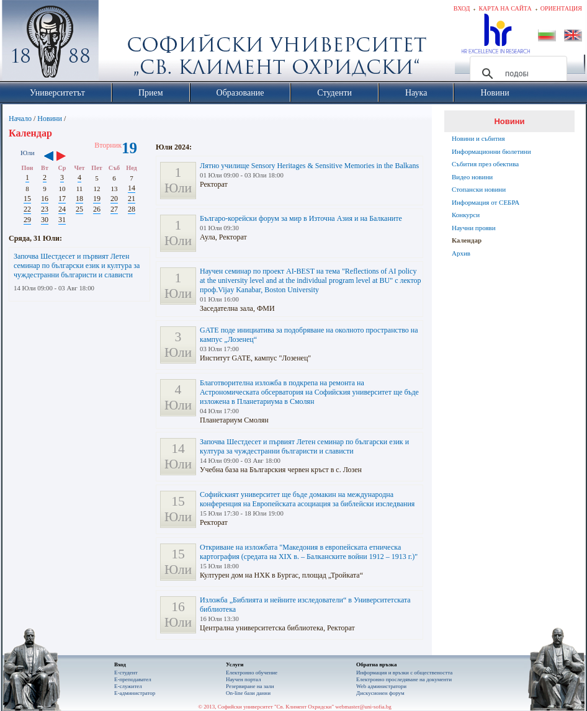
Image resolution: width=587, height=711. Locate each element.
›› (67, 157)
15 (27, 198)
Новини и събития (478, 138)
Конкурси (466, 214)
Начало (20, 118)
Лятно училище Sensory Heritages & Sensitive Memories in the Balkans (309, 165)
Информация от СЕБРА (485, 202)
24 (62, 209)
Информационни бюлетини (491, 151)
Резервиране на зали (250, 686)
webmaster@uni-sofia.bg (363, 707)
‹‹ (48, 157)
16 (44, 198)
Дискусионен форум (380, 693)
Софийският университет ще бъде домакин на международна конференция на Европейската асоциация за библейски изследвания (307, 499)
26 (97, 209)
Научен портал (243, 679)
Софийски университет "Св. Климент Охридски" (120, 43)
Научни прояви (474, 227)
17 (62, 198)
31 (62, 219)
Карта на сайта (504, 8)
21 (131, 198)
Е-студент (126, 672)
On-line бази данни (248, 693)
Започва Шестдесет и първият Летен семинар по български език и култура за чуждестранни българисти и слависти (77, 265)
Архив (461, 253)
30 (44, 219)
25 (79, 209)
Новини (49, 118)
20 (114, 198)
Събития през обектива (485, 164)
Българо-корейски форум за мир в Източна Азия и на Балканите (301, 218)
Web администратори (381, 686)
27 (114, 209)
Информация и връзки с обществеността (404, 672)
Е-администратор (134, 693)
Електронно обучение (251, 672)
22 (27, 209)
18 (79, 198)
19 (97, 198)
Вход (462, 8)
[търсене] (516, 73)
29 (27, 219)
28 (131, 209)
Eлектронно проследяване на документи (404, 679)
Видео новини (472, 177)
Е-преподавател (132, 679)
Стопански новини (479, 189)
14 (131, 188)
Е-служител (128, 686)
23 (44, 209)
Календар (467, 240)
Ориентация (561, 8)
